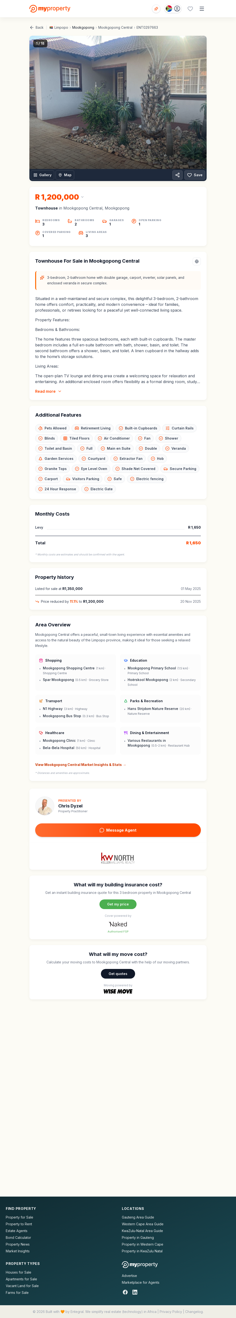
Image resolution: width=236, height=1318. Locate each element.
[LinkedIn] (134, 1292)
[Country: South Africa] (173, 8)
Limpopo (61, 27)
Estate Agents (16, 1231)
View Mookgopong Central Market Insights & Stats (80, 764)
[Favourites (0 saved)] (190, 9)
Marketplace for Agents (140, 1282)
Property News (18, 1244)
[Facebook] (125, 1292)
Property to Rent (19, 1224)
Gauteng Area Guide (138, 1217)
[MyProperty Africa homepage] (140, 1264)
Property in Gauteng (138, 1237)
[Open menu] (202, 9)
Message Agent (118, 830)
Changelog (194, 1312)
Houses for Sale (18, 1272)
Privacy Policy (171, 1312)
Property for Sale (19, 1217)
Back (36, 27)
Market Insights (18, 1251)
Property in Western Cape (142, 1244)
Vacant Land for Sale (22, 1286)
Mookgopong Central (115, 27)
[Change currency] (59, 197)
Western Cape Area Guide (143, 1224)
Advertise (129, 1276)
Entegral (77, 1312)
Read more (48, 391)
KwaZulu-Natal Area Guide (142, 1231)
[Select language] (197, 261)
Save (195, 175)
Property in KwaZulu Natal (142, 1251)
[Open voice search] (156, 9)
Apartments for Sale (21, 1279)
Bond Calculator (18, 1237)
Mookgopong (83, 27)
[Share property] (177, 175)
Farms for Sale (17, 1292)
